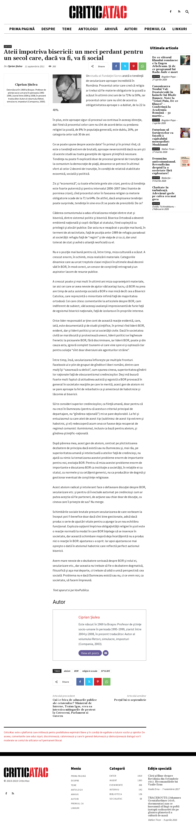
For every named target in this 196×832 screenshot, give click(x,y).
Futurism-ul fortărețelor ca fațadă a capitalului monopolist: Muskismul (162, 137)
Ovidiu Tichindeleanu (163, 206)
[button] (187, 12)
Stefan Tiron (167, 148)
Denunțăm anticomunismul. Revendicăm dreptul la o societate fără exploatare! (164, 166)
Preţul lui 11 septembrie (130, 700)
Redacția (165, 177)
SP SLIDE (105, 670)
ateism (67, 670)
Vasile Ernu (153, 789)
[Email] (106, 653)
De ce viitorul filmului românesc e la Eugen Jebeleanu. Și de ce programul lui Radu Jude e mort (165, 65)
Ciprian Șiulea (14, 66)
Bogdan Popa (168, 76)
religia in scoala (89, 670)
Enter (8, 46)
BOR (76, 670)
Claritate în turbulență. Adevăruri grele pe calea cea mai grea (164, 193)
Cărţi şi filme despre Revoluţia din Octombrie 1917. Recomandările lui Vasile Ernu (163, 780)
